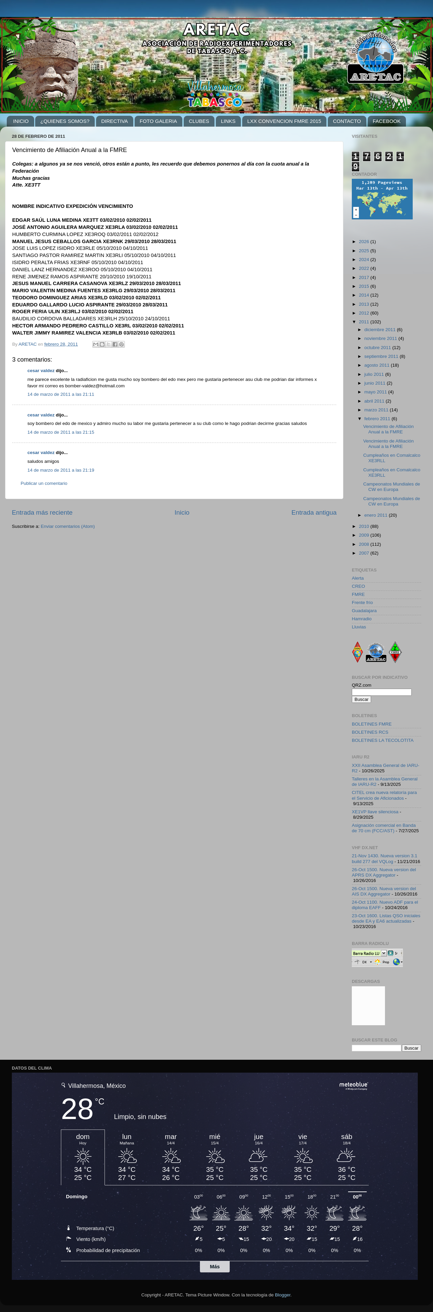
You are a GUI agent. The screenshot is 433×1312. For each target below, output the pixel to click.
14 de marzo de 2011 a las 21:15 (60, 432)
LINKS (228, 121)
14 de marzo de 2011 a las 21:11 (60, 394)
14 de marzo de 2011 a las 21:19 (60, 470)
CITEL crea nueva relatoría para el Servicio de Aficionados (384, 795)
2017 (364, 277)
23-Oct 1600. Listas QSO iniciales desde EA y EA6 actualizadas (386, 918)
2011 (364, 321)
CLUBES (199, 121)
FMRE (358, 594)
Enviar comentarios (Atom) (68, 526)
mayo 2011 (376, 391)
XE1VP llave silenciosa (375, 811)
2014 (364, 295)
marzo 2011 (377, 409)
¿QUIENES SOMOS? (64, 121)
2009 (364, 535)
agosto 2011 (377, 365)
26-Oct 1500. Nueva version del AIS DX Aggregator (384, 891)
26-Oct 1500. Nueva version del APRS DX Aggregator (384, 872)
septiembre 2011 (382, 356)
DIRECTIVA (114, 121)
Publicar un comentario (44, 483)
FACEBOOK (387, 121)
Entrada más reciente (42, 512)
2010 (364, 526)
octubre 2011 (378, 347)
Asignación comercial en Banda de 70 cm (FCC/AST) (384, 828)
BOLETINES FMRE (372, 724)
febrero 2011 (377, 418)
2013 (364, 304)
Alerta (358, 578)
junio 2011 (375, 383)
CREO (358, 586)
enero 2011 (376, 515)
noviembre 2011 (381, 338)
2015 (364, 286)
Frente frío (362, 602)
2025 (364, 250)
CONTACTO (347, 121)
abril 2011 (375, 401)
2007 (364, 553)
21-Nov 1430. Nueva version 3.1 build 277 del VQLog (384, 858)
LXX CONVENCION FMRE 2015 (284, 121)
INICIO (21, 121)
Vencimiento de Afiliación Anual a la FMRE (388, 429)
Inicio (182, 512)
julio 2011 (374, 374)
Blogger (283, 1294)
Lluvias (359, 626)
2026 (364, 241)
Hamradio (362, 618)
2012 (364, 313)
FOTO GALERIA (158, 121)
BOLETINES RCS (370, 732)
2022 (364, 268)
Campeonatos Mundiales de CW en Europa (391, 486)
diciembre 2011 (380, 329)
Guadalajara (364, 610)
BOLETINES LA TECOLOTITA (383, 740)
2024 (364, 259)
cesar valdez (40, 370)
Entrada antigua (314, 512)
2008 (364, 544)
